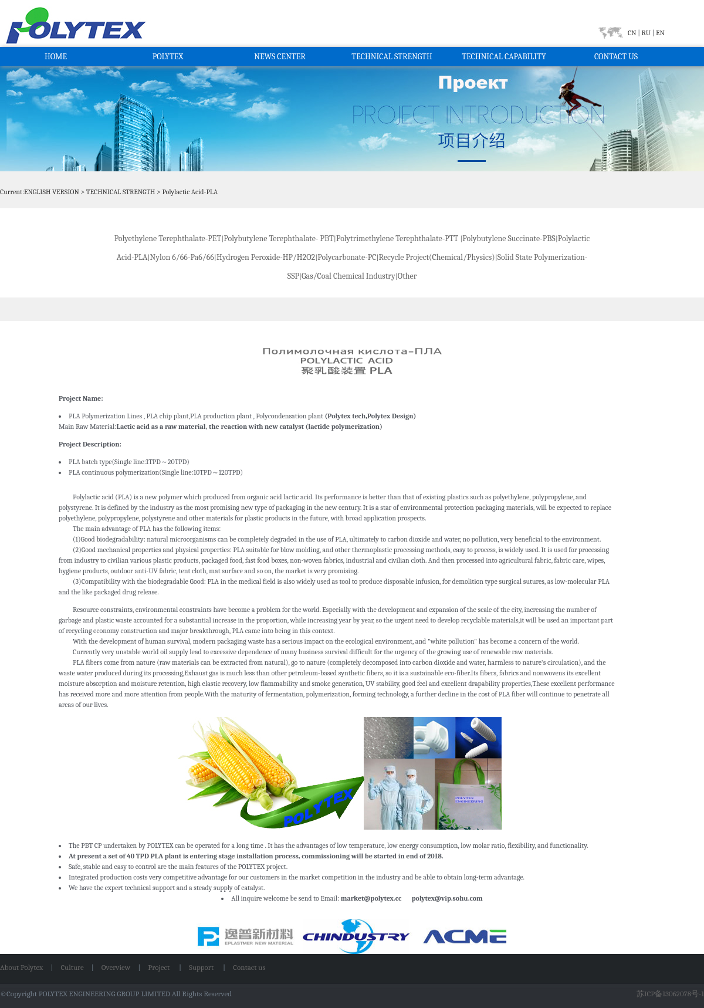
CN (633, 33)
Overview (115, 967)
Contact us (249, 967)
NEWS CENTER (280, 57)
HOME (56, 57)
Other (408, 276)
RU (646, 33)
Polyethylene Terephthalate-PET (168, 238)
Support (202, 967)
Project (159, 967)
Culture (71, 967)
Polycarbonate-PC (346, 257)
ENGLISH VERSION (51, 192)
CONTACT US (616, 57)
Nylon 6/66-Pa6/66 (182, 257)
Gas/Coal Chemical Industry (348, 276)
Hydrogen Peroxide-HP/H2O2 (265, 257)
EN (659, 33)
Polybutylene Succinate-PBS (508, 238)
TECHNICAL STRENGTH (391, 57)
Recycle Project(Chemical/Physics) (437, 257)
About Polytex (21, 967)
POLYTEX (168, 57)
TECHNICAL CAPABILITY (504, 57)
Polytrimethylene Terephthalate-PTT (397, 238)
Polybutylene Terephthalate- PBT (279, 238)
